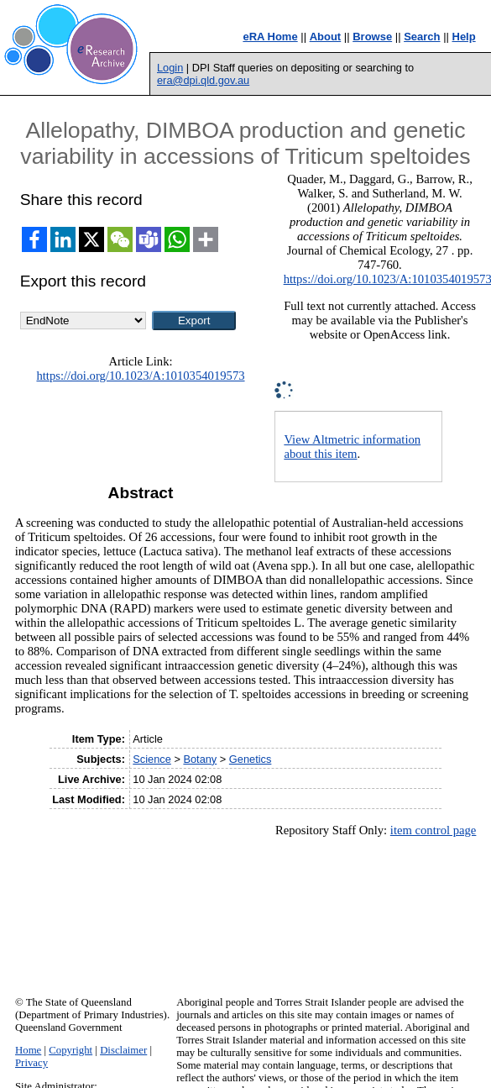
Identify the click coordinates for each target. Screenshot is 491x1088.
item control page (433, 830)
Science (152, 759)
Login (170, 67)
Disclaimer (123, 1050)
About (326, 36)
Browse (372, 36)
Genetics (250, 759)
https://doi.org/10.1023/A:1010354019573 (140, 375)
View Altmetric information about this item (352, 446)
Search (422, 36)
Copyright (70, 1050)
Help (464, 36)
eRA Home (270, 36)
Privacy (31, 1063)
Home (28, 1050)
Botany (200, 759)
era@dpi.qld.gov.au (203, 80)
